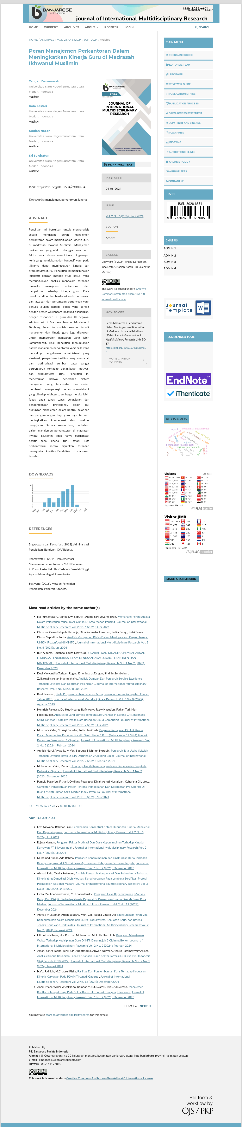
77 (49, 806)
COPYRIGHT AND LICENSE (183, 123)
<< (30, 806)
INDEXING (173, 142)
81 (65, 806)
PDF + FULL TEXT (119, 164)
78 (53, 806)
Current (51, 27)
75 (41, 806)
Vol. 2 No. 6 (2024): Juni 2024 (77, 39)
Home (33, 27)
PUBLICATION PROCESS (182, 103)
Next (144, 1006)
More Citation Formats (120, 360)
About (90, 27)
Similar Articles (42, 818)
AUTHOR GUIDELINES (181, 152)
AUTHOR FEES (176, 171)
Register (111, 27)
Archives (71, 27)
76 (45, 806)
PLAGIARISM (175, 132)
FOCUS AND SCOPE (179, 55)
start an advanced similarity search (67, 1014)
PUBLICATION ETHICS (181, 93)
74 (37, 806)
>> (80, 806)
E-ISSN (170, 194)
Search (203, 27)
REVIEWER (174, 74)
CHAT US (172, 240)
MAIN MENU (174, 42)
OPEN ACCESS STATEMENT (184, 113)
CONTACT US (175, 181)
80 (61, 806)
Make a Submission (181, 579)
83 (74, 806)
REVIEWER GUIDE (178, 84)
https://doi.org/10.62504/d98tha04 (61, 187)
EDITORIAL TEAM (178, 64)
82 (70, 806)
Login (129, 27)
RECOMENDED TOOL (180, 336)
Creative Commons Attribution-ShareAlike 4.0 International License (124, 294)
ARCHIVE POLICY (178, 161)
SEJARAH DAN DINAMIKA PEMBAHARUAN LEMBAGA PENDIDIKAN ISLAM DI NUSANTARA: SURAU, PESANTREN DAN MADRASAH (91, 658)
